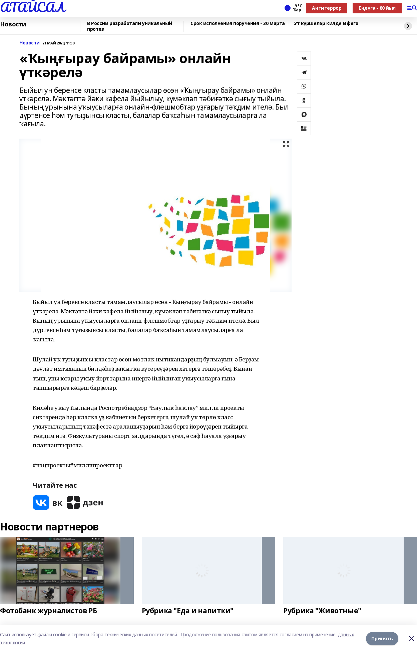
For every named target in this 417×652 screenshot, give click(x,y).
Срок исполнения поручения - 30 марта (237, 23)
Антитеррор (326, 8)
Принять (382, 638)
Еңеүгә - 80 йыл (377, 8)
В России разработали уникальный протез (129, 26)
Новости (13, 24)
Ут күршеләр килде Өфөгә (326, 23)
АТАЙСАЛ (32, 7)
